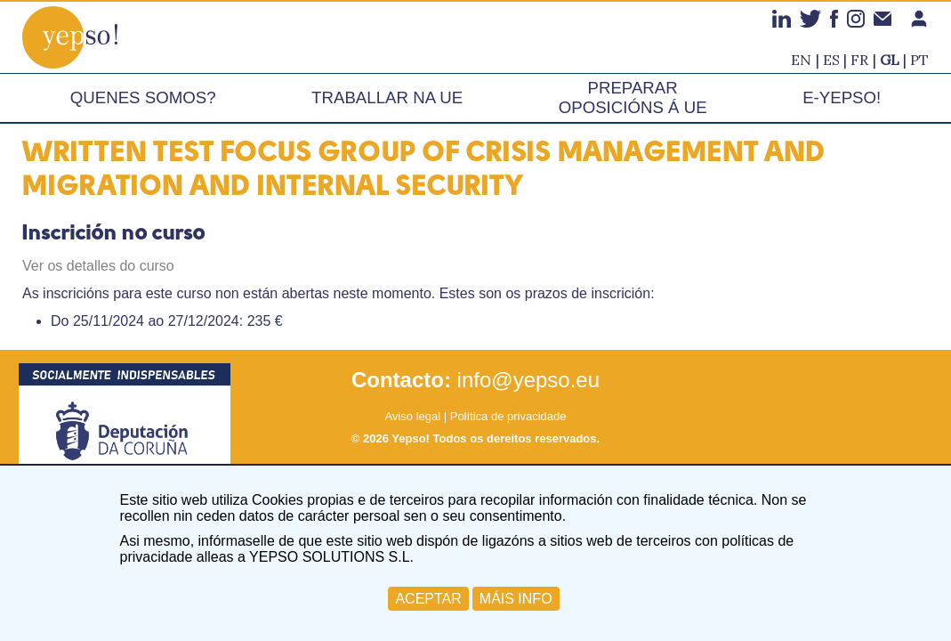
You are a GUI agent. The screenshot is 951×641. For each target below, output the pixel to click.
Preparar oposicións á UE (633, 97)
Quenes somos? (143, 97)
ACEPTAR (428, 598)
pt (919, 60)
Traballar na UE (387, 97)
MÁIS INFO (516, 598)
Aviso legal (412, 416)
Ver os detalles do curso (98, 265)
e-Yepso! (841, 97)
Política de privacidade (508, 416)
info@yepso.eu (528, 380)
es (831, 60)
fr (859, 60)
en (801, 60)
